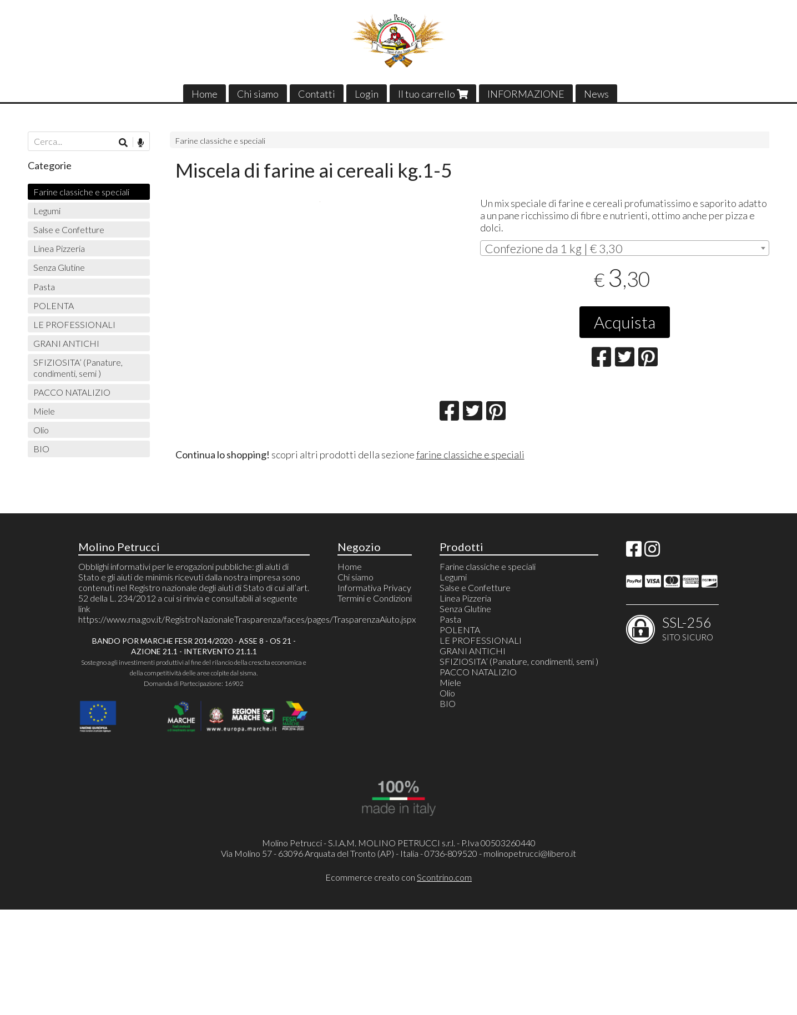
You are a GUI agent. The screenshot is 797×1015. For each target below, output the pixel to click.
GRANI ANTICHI (66, 343)
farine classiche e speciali (470, 559)
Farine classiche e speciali (220, 140)
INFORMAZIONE (525, 94)
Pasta (44, 286)
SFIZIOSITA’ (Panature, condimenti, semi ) (78, 367)
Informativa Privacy (374, 693)
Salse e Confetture (68, 229)
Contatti (316, 94)
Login (367, 94)
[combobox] (625, 248)
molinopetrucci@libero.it (529, 958)
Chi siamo (258, 94)
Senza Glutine (59, 267)
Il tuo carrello (433, 94)
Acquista (624, 322)
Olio (41, 430)
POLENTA (53, 305)
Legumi (46, 210)
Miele (44, 411)
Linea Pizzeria (59, 248)
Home (204, 94)
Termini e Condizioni (374, 703)
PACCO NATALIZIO (71, 392)
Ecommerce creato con (398, 982)
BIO (41, 448)
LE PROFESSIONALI (74, 324)
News (596, 94)
